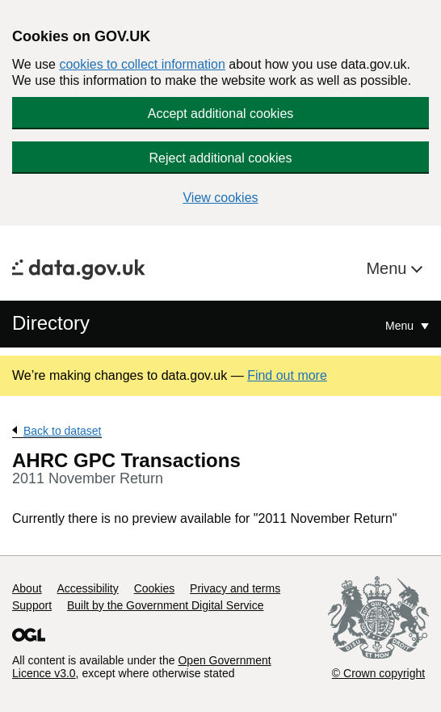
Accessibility (87, 588)
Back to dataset (62, 430)
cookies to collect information (142, 64)
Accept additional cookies (221, 113)
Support (32, 605)
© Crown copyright (378, 673)
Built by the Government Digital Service (165, 605)
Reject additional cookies (220, 158)
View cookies (220, 197)
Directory (51, 323)
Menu (388, 268)
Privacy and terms (235, 588)
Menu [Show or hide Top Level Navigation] (401, 325)
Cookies (154, 588)
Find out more (287, 375)
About (27, 588)
